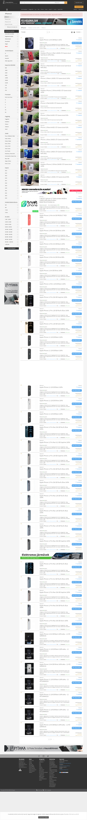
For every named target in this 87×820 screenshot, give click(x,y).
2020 (11, 188)
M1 (11, 109)
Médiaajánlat (51, 748)
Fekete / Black (11, 141)
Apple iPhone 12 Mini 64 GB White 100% (52, 231)
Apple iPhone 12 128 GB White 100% (51, 387)
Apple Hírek (60, 9)
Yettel (11, 129)
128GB (11, 78)
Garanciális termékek (11, 34)
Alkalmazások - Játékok (32, 758)
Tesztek (30, 749)
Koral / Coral (11, 163)
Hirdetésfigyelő (11, 248)
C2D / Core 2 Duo (11, 97)
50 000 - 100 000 (11, 227)
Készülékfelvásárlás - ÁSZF (53, 754)
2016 (11, 178)
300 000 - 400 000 (11, 237)
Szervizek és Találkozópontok (52, 770)
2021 (11, 190)
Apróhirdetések (24, 9)
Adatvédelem (52, 749)
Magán (11, 44)
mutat (59, 48)
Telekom (11, 126)
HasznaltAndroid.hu (23, 753)
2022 (11, 193)
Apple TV (50, 9)
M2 (11, 112)
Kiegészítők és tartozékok (42, 747)
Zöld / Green (11, 148)
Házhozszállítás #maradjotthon (52, 772)
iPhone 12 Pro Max (8, 24)
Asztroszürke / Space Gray (11, 156)
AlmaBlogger (31, 752)
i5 (11, 102)
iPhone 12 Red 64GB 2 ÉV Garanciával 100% (54, 103)
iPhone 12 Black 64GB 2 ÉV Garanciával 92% (54, 127)
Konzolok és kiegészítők (41, 760)
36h (11, 207)
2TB (11, 88)
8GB (11, 68)
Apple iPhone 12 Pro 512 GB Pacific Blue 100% (54, 565)
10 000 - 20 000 (11, 222)
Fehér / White (11, 138)
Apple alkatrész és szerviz (43, 766)
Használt (11, 58)
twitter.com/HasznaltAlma (64, 752)
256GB (11, 80)
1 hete (11, 210)
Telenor (11, 124)
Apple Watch (41, 756)
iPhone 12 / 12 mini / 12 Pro (13, 27)
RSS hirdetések (46, 776)
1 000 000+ (11, 244)
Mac (35, 9)
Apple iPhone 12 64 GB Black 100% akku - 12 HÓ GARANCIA (55, 621)
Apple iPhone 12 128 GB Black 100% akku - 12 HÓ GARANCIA (54, 637)
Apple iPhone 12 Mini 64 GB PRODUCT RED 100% (53, 216)
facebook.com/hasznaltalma (65, 749)
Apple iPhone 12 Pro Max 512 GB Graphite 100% (55, 429)
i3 (11, 99)
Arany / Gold (11, 146)
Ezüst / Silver (11, 143)
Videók (30, 748)
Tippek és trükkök (32, 756)
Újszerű (11, 56)
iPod (40, 752)
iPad (38, 9)
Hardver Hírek (32, 753)
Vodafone (11, 121)
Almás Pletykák (32, 755)
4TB (11, 90)
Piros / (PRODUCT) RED (11, 136)
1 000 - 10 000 (11, 219)
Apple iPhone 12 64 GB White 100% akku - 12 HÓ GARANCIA (55, 652)
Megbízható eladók (11, 36)
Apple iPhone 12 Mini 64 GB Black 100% (52, 244)
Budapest (41, 48)
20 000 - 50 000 (11, 224)
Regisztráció (81, 9)
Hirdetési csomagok (53, 757)
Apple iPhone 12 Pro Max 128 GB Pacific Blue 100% (54, 483)
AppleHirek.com (22, 749)
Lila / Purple (11, 151)
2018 (11, 183)
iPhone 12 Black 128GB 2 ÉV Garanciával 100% (55, 78)
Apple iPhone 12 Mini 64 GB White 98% (52, 257)
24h (11, 205)
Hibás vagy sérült (11, 61)
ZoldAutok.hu (21, 752)
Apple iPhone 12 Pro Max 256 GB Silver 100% (54, 607)
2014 (11, 173)
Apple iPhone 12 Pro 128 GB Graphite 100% (53, 442)
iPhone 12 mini (8, 22)
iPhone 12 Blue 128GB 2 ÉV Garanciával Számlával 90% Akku (56, 153)
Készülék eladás (78, 2)
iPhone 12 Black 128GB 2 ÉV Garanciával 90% (54, 177)
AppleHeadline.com (23, 751)
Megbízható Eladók (53, 756)
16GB (11, 70)
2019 (11, 185)
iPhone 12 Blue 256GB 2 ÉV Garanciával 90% (54, 140)
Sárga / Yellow (11, 161)
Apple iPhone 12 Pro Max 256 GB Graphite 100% (55, 527)
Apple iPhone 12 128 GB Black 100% (51, 337)
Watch (46, 9)
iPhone (42, 9)
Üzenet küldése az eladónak (51, 48)
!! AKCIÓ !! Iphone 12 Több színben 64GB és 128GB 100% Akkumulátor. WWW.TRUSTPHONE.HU (53, 200)
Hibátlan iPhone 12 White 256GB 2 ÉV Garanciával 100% (56, 165)
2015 (11, 175)
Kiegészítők (31, 9)
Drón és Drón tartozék (43, 759)
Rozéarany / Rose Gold (11, 153)
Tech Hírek (31, 751)
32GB (11, 73)
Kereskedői (11, 41)
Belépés (75, 9)
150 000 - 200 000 (11, 232)
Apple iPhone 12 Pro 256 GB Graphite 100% (53, 297)
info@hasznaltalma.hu (63, 756)
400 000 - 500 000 (11, 239)
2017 (11, 180)
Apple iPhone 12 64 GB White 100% (51, 271)
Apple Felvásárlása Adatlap (53, 764)
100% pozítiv (67, 48)
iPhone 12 (57, 2)
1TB (11, 85)
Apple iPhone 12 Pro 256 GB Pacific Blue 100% (54, 455)
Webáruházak (11, 39)
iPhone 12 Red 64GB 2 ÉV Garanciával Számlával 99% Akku (55, 67)
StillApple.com (22, 747)
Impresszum (51, 747)
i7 (11, 104)
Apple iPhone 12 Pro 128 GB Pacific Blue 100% (54, 311)
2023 (11, 195)
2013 (11, 170)
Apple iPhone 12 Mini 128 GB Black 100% (53, 284)
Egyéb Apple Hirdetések (41, 763)
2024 (11, 198)
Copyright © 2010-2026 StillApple (8, 776)
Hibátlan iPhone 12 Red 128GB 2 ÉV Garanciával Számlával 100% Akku (55, 54)
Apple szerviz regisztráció (52, 762)
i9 (11, 107)
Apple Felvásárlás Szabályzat (52, 767)
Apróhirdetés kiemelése (51, 759)
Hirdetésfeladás (79, 6)
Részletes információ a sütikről (71, 814)
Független (11, 119)
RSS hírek (39, 776)
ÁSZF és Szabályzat (53, 752)
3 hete (11, 212)
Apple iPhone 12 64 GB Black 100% (51, 40)
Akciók (55, 9)
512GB (11, 83)
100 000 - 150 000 (11, 229)
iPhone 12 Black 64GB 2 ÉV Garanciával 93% (54, 115)
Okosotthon (41, 757)
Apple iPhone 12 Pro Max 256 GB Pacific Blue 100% (54, 415)
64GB (11, 75)
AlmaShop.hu (21, 748)
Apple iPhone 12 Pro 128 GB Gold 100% (52, 324)
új (11, 53)
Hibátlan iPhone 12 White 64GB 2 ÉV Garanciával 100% (55, 91)
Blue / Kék (11, 158)
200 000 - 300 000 (11, 234)
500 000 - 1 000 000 (11, 242)
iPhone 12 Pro (7, 19)
